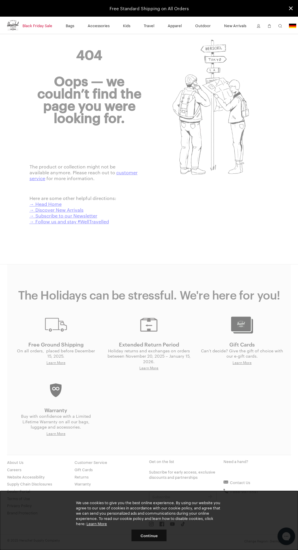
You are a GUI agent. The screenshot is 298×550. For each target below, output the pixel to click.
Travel (149, 25)
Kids (126, 25)
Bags (70, 25)
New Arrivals (235, 25)
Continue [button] (149, 535)
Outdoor (203, 25)
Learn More (96, 523)
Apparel (175, 25)
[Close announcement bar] (291, 8)
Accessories (99, 25)
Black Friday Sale (37, 25)
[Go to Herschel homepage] (13, 25)
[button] (259, 25)
